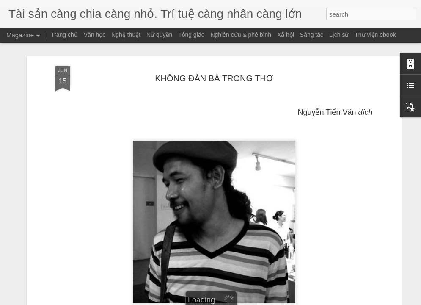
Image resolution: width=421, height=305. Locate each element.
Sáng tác (311, 34)
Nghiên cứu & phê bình (240, 34)
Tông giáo (191, 34)
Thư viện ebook (375, 34)
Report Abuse (262, 300)
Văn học (95, 34)
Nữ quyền (159, 34)
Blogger (237, 300)
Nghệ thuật (125, 34)
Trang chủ (64, 34)
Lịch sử (339, 34)
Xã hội (285, 34)
